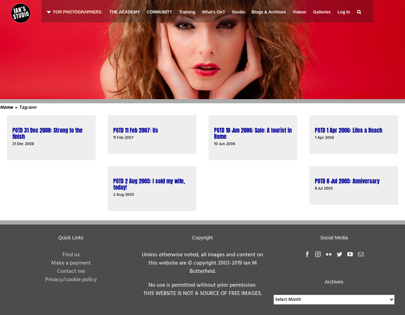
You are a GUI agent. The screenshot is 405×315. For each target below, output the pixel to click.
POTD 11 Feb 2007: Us (135, 130)
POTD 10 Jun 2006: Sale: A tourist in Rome (253, 133)
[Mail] (361, 254)
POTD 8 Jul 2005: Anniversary (347, 181)
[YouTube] (350, 254)
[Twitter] (339, 254)
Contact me (71, 271)
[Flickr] (328, 254)
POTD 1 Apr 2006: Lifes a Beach (348, 130)
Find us (71, 254)
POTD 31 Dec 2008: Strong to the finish (47, 133)
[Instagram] (318, 254)
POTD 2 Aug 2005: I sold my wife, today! (149, 184)
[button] (359, 11)
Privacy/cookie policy (71, 279)
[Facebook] (307, 254)
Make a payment (71, 263)
